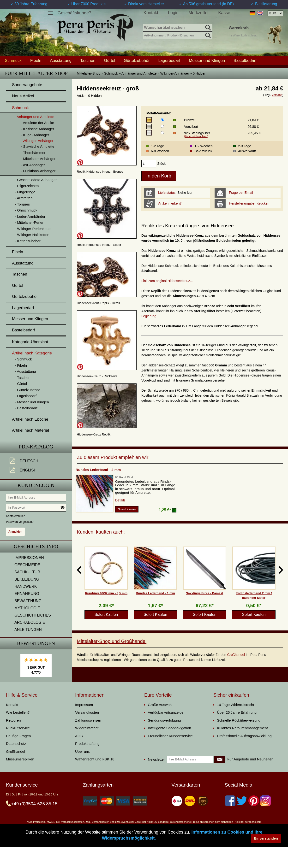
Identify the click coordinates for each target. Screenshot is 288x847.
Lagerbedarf (169, 60)
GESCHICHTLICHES (32, 615)
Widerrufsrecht (87, 728)
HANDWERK (25, 586)
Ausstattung (61, 60)
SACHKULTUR (27, 572)
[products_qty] (148, 163)
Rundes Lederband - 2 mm (98, 470)
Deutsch (29, 461)
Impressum (84, 705)
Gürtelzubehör (137, 60)
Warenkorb (239, 28)
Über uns (82, 751)
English (28, 470)
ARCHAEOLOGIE (29, 622)
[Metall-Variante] (162, 119)
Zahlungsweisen (88, 720)
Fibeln (35, 60)
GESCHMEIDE (27, 565)
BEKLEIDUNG (26, 579)
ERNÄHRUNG (26, 594)
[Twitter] (242, 800)
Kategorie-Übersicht (30, 342)
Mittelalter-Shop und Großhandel (111, 641)
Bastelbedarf (245, 60)
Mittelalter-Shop (88, 73)
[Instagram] (265, 800)
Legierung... (150, 316)
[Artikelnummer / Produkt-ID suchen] (177, 35)
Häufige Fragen (18, 736)
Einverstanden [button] (266, 838)
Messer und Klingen (207, 60)
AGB (79, 736)
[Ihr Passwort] (36, 508)
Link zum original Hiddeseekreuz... (167, 281)
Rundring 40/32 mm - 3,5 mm (106, 593)
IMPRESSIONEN (29, 558)
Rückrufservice (18, 728)
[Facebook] (230, 800)
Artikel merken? (169, 203)
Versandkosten (87, 712)
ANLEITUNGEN (28, 630)
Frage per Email (241, 192)
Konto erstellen (15, 516)
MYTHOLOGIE (27, 608)
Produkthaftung (87, 743)
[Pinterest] (253, 800)
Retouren (13, 720)
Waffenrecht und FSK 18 (94, 759)
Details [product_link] (120, 500)
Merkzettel (198, 12)
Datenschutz (16, 743)
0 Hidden (199, 73)
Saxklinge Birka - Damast (204, 593)
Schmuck (111, 73)
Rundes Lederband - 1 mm (155, 593)
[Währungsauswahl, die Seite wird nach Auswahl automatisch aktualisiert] (275, 13)
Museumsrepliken (20, 759)
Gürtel (109, 60)
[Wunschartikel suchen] (177, 28)
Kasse (224, 12)
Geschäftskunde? (74, 13)
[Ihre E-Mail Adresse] (36, 497)
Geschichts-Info (36, 546)
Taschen (87, 60)
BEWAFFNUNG (28, 601)
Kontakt (151, 12)
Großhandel (236, 655)
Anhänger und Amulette (138, 73)
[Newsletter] (219, 759)
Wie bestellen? (18, 712)
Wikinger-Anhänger (174, 73)
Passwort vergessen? (20, 521)
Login (173, 12)
